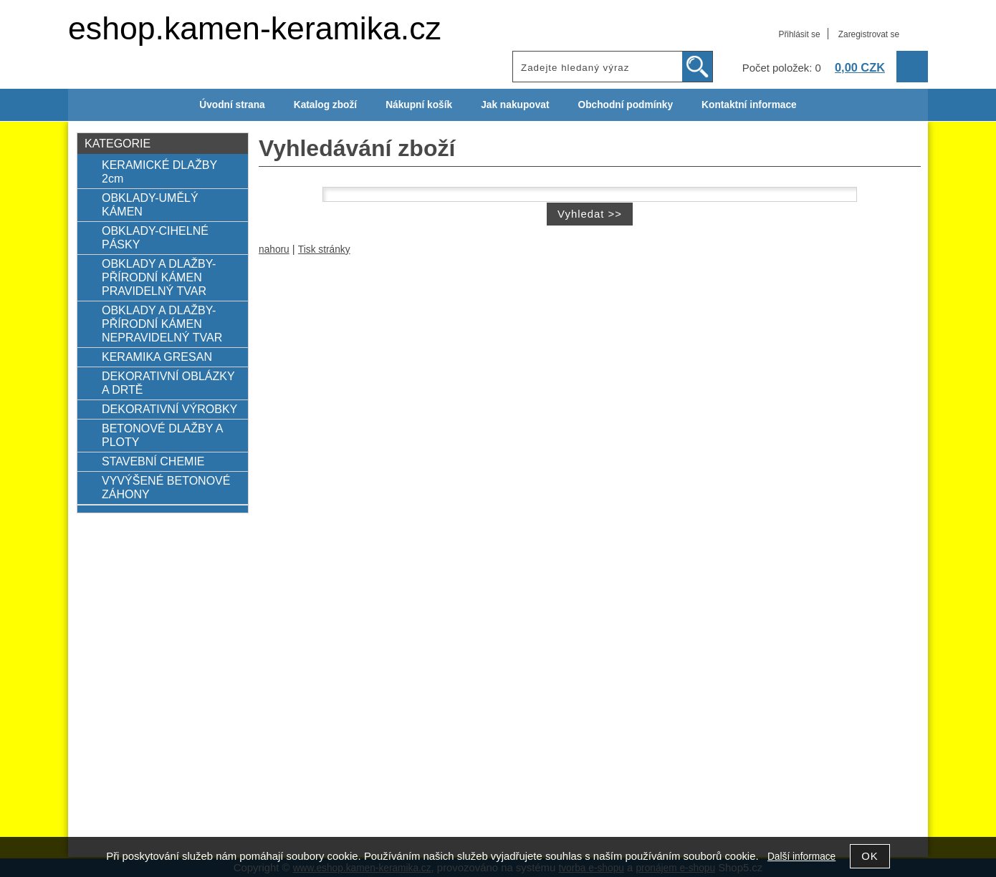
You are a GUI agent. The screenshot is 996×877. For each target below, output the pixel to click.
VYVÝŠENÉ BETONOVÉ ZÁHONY (166, 487)
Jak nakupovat (515, 105)
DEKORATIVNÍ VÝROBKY (169, 408)
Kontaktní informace (749, 105)
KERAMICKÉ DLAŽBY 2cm (159, 171)
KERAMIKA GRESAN (157, 356)
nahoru (274, 249)
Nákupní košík (419, 105)
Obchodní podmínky (625, 105)
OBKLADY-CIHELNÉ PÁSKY (155, 237)
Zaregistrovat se (868, 34)
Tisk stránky (324, 249)
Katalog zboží (325, 105)
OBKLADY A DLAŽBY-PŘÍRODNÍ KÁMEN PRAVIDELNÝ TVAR (159, 277)
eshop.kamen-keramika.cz (254, 28)
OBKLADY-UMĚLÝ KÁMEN (150, 204)
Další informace (801, 856)
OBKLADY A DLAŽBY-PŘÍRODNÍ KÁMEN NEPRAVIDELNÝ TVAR (162, 324)
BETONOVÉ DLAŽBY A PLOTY (162, 435)
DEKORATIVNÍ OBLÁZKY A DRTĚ (168, 382)
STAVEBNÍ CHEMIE (153, 461)
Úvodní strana (231, 105)
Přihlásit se (799, 34)
